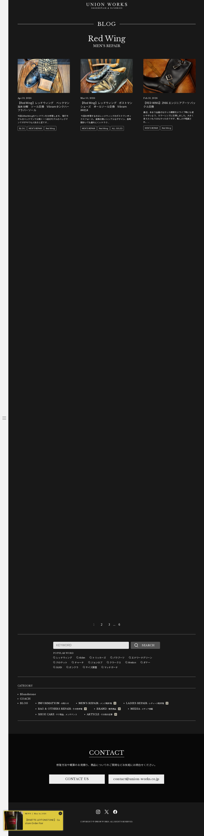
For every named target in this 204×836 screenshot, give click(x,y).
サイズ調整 (91, 667)
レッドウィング (64, 657)
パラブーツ (118, 657)
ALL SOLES (117, 128)
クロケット (61, 662)
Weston (132, 662)
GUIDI (59, 667)
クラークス (115, 662)
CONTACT (106, 752)
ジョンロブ (96, 662)
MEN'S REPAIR (35, 128)
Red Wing (50, 128)
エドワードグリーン (142, 657)
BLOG (106, 24)
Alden (82, 657)
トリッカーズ (99, 657)
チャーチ (79, 662)
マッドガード (111, 667)
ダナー (146, 662)
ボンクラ (73, 667)
